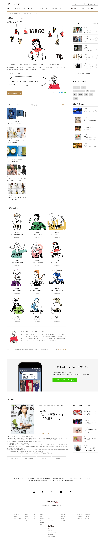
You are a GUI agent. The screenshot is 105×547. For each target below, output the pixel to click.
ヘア (25, 520)
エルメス (63, 516)
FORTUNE (79, 512)
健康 (41, 524)
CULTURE (51, 512)
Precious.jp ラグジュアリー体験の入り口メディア (52, 505)
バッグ (83, 88)
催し (34, 514)
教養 (50, 518)
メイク (26, 514)
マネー (50, 516)
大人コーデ (76, 88)
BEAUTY (27, 512)
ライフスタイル (51, 536)
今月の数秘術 (79, 516)
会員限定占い (79, 518)
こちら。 (36, 436)
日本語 (80, 96)
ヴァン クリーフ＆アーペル (68, 518)
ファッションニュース (79, 92)
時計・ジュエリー (18, 518)
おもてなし (42, 518)
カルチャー (50, 534)
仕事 (50, 514)
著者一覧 (87, 518)
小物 (86, 96)
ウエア (15, 516)
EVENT (35, 512)
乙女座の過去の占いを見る (14, 93)
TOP (8, 13)
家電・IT (42, 522)
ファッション (51, 530)
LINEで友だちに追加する (64, 380)
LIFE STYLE (43, 512)
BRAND (63, 512)
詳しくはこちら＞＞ (45, 433)
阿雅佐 (60, 349)
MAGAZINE (88, 512)
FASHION (16, 512)
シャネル (63, 520)
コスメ (26, 516)
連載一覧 (87, 516)
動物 (41, 516)
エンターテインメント (54, 520)
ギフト (41, 514)
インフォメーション (52, 532)
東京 (75, 96)
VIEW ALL (63, 105)
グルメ (34, 516)
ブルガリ (63, 514)
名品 (49, 528)
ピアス (75, 99)
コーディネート (17, 514)
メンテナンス (27, 518)
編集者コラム (88, 514)
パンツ (92, 92)
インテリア (42, 520)
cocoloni (64, 349)
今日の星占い (79, 514)
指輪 (91, 96)
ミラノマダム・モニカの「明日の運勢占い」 (22, 13)
